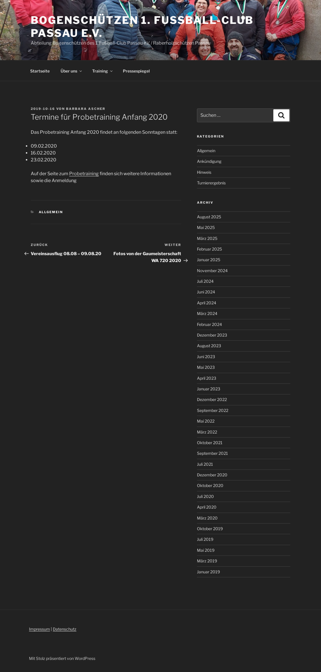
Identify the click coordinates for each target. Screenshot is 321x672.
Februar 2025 (209, 249)
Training (102, 70)
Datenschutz (64, 629)
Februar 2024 (209, 324)
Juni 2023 (206, 356)
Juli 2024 (205, 281)
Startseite (40, 70)
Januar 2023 (208, 388)
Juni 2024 (206, 291)
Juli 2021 (205, 464)
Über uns (72, 70)
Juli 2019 (205, 539)
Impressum (39, 629)
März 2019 (207, 560)
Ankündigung (209, 161)
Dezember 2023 (212, 335)
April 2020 (206, 507)
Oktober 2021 (210, 442)
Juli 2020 (205, 496)
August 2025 (209, 216)
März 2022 (207, 431)
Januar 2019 (208, 571)
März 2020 (207, 518)
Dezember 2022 (212, 399)
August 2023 (209, 345)
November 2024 (212, 270)
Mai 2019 (205, 550)
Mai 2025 (206, 227)
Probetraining (84, 173)
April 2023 (206, 378)
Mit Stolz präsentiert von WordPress (62, 658)
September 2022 (212, 410)
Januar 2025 (208, 259)
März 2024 (207, 313)
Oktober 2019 (210, 528)
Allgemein (51, 212)
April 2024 (206, 302)
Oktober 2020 (210, 485)
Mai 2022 (205, 421)
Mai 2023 (206, 367)
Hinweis (204, 172)
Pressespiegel (136, 70)
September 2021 (212, 453)
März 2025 (207, 238)
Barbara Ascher (85, 109)
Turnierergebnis (211, 182)
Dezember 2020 (212, 474)
